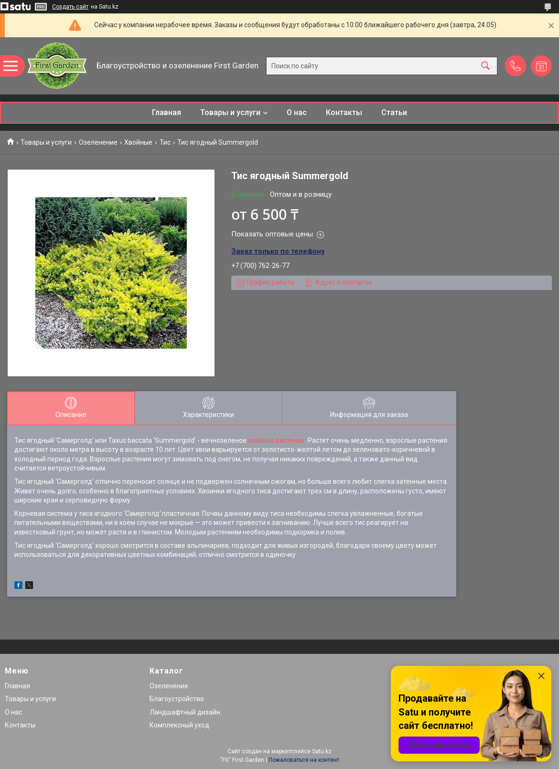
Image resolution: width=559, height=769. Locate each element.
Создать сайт (70, 6)
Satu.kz (322, 751)
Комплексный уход (179, 725)
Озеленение (98, 142)
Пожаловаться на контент (304, 760)
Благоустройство (177, 699)
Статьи (394, 112)
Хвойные (138, 142)
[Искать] (485, 66)
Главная (166, 112)
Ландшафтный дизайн (185, 712)
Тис (165, 142)
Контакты (344, 112)
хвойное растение (276, 440)
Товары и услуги (230, 112)
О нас (297, 112)
